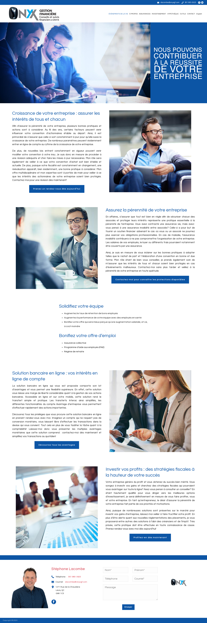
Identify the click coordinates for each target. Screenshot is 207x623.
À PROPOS (133, 14)
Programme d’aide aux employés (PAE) (84, 347)
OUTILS (183, 14)
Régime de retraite (74, 351)
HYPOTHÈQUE (173, 14)
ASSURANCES (144, 14)
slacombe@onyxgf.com (169, 2)
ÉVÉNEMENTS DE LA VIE (118, 14)
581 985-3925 (190, 2)
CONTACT (191, 14)
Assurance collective (75, 343)
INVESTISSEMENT (159, 14)
